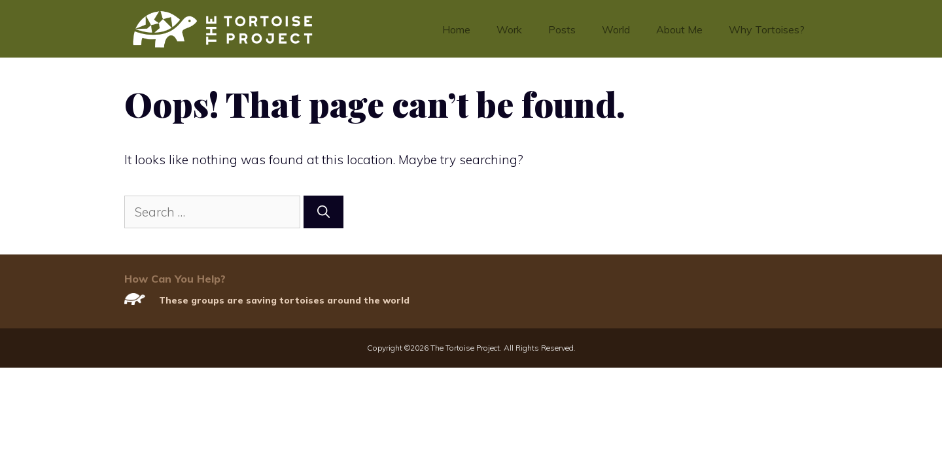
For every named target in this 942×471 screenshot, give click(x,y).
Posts (562, 29)
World (616, 29)
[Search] (323, 212)
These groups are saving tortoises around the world (284, 300)
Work (509, 29)
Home (456, 29)
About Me (679, 29)
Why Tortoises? (767, 29)
